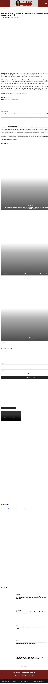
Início (2, 8)
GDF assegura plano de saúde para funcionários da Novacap (14, 113)
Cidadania (30, 205)
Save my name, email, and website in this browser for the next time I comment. (18, 373)
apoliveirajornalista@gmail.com (28, 672)
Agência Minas (8, 97)
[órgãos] (24, 394)
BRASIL (30, 337)
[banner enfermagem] (24, 526)
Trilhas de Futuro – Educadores (27, 73)
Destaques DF (30, 272)
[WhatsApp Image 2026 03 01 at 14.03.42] (24, 463)
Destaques (6, 8)
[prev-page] (2, 343)
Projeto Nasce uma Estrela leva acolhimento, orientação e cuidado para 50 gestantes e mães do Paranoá (30, 658)
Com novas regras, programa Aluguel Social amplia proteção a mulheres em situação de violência (31, 612)
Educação (8, 11)
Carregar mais (24, 666)
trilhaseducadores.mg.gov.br (20, 93)
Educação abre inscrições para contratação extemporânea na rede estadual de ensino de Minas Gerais (31, 643)
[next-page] (4, 343)
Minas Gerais (14, 11)
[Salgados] (24, 585)
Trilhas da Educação (14, 99)
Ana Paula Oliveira (9, 17)
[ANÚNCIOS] (24, 548)
